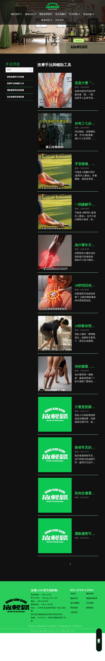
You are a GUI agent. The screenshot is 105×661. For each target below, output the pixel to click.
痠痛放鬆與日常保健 (15, 77)
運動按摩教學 (45, 14)
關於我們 (15, 14)
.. (60, 631)
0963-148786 (47, 604)
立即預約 (59, 20)
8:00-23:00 (46, 595)
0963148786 (43, 601)
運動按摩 (31, 626)
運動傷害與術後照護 (15, 90)
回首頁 (73, 594)
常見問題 (73, 14)
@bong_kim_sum (49, 598)
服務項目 (29, 14)
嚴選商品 (45, 20)
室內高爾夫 (60, 14)
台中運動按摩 (52, 626)
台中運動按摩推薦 (64, 626)
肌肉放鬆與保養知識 (15, 97)
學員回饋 (87, 14)
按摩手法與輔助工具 (15, 83)
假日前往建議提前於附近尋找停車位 (47, 614)
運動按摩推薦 (41, 626)
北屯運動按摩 (77, 626)
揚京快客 (43, 631)
